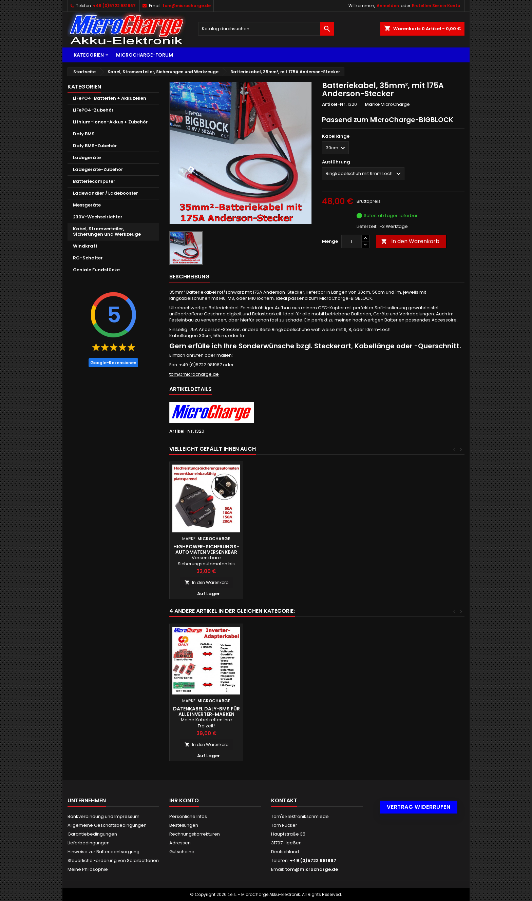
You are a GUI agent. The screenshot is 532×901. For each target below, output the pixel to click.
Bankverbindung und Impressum (103, 816)
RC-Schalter (88, 258)
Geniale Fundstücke (96, 270)
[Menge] (351, 241)
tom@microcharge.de (187, 5)
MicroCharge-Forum (144, 55)
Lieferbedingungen (89, 843)
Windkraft (85, 246)
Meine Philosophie (88, 869)
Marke (372, 104)
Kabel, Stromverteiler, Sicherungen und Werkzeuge (107, 231)
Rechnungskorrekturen (194, 834)
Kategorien (89, 55)
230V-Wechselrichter (97, 217)
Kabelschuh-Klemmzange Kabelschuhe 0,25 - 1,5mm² (353, 711)
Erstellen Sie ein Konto (436, 5)
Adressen (180, 843)
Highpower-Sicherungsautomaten (280, 549)
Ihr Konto (184, 800)
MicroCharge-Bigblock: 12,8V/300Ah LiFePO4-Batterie (206, 552)
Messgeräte (87, 205)
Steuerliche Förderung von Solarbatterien (113, 860)
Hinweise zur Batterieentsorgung (103, 851)
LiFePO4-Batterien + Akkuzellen (109, 98)
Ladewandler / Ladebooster (105, 193)
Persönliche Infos (188, 816)
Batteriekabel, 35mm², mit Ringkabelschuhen (206, 711)
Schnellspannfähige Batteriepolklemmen (280, 711)
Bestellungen (183, 825)
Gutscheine (181, 851)
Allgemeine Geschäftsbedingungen (107, 825)
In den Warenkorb (410, 241)
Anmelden (388, 5)
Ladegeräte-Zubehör (98, 169)
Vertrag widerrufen (419, 807)
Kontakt (284, 800)
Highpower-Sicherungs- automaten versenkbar (353, 549)
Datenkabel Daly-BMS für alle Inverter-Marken (427, 711)
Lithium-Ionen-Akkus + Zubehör (110, 122)
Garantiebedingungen (92, 834)
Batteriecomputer (94, 181)
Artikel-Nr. (334, 104)
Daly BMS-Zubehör (95, 145)
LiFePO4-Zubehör (93, 110)
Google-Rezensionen (113, 363)
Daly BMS (84, 134)
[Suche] (266, 29)
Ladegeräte (87, 157)
